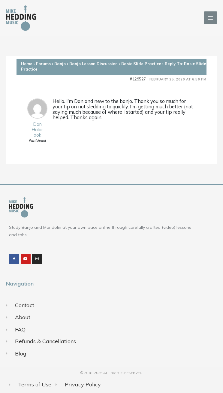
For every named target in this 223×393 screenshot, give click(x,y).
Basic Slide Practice (141, 63)
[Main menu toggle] (210, 17)
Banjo (60, 63)
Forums (43, 63)
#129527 (138, 79)
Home (26, 63)
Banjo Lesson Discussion (93, 63)
